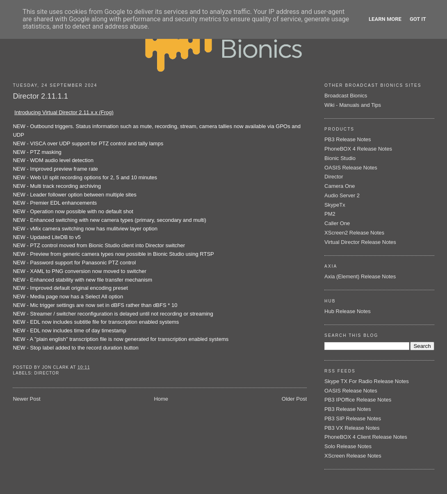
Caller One (337, 223)
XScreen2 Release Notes (354, 233)
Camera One (339, 186)
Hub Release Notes (347, 311)
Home (161, 399)
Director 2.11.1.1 (40, 96)
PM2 (329, 214)
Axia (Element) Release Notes (360, 276)
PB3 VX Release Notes (351, 428)
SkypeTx (334, 205)
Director (46, 373)
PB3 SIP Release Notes (352, 418)
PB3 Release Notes (347, 139)
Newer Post (26, 399)
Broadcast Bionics (345, 95)
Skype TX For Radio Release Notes (366, 381)
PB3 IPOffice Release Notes (357, 400)
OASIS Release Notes (350, 168)
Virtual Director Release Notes (360, 242)
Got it (418, 19)
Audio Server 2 (342, 195)
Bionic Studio (340, 158)
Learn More (385, 19)
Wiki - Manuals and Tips (352, 105)
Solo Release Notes (348, 446)
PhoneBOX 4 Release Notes (358, 149)
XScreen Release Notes (352, 456)
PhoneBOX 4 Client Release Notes (365, 437)
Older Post (294, 399)
